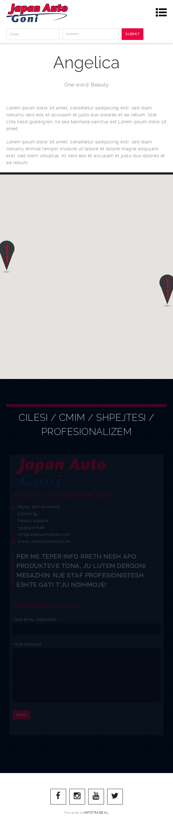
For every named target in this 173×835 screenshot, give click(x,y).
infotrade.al (96, 822)
